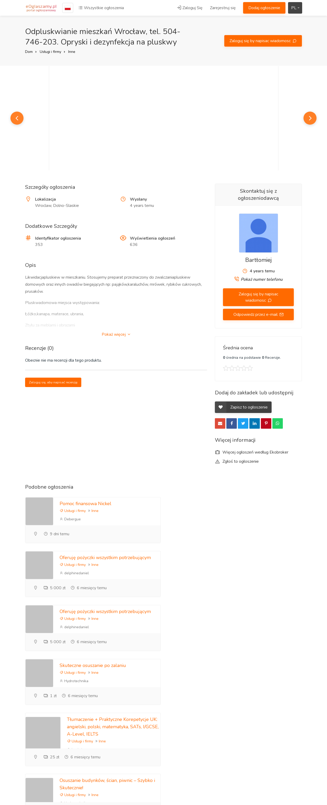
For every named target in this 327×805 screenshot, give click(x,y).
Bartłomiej (258, 260)
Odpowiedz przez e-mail (256, 314)
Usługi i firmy (50, 51)
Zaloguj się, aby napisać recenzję (53, 382)
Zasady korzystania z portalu (281, 724)
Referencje (225, 712)
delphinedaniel (216, 519)
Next (310, 118)
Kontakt (222, 738)
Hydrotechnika (216, 573)
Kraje (267, 762)
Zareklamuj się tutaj (280, 704)
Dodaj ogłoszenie (264, 8)
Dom (29, 51)
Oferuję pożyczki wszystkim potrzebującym (247, 503)
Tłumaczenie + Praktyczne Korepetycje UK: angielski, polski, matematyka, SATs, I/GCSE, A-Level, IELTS (113, 618)
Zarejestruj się (223, 8)
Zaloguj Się (190, 8)
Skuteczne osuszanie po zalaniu (235, 557)
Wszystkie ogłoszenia (101, 8)
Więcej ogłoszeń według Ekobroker (251, 452)
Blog (219, 704)
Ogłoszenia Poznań (279, 736)
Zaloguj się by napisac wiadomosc (261, 41)
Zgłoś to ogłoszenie (237, 461)
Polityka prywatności (281, 712)
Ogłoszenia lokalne (279, 745)
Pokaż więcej (116, 334)
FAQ (219, 721)
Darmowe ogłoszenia (281, 754)
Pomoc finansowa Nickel (85, 503)
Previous (17, 118)
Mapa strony (273, 771)
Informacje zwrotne (232, 730)
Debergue (70, 519)
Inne (71, 51)
